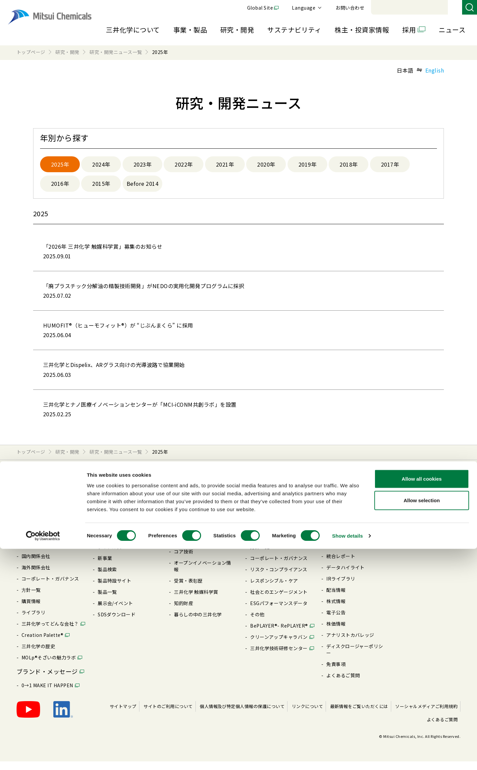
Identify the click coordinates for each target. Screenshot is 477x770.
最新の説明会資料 (345, 519)
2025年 (60, 165)
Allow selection (421, 721)
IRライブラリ (340, 587)
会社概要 (31, 519)
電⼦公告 (335, 621)
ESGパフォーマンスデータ (278, 611)
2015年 (101, 185)
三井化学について (133, 29)
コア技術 (183, 560)
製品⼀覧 (107, 600)
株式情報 (335, 609)
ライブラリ (33, 621)
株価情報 (335, 632)
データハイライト (345, 576)
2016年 (60, 185)
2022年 (183, 165)
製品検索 (107, 578)
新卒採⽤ (412, 508)
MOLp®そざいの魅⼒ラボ (49, 666)
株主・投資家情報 (362, 29)
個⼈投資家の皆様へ (347, 531)
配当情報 (335, 598)
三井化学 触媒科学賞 (196, 600)
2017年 (390, 165)
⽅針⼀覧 (31, 598)
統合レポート (340, 564)
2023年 (142, 165)
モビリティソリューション (126, 526)
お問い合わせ (441, 7)
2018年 (348, 165)
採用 (409, 29)
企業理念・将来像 (41, 531)
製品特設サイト (114, 589)
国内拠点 (31, 553)
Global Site (351, 7)
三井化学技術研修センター (279, 656)
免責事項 (335, 672)
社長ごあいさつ (38, 508)
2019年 (307, 165)
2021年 (225, 165)
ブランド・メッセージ (47, 680)
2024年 (101, 165)
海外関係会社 (36, 576)
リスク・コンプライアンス (278, 578)
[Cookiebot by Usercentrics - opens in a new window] (43, 757)
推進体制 (183, 548)
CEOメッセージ (267, 508)
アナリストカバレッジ (350, 643)
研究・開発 (237, 29)
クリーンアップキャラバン (279, 645)
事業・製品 (190, 29)
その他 (257, 623)
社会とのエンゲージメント (279, 600)
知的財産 (183, 611)
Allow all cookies (422, 699)
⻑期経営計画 (36, 542)
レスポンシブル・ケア (274, 589)
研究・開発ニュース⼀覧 (200, 526)
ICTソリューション (118, 537)
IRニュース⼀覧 (343, 542)
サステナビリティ (294, 29)
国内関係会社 (36, 564)
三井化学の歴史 (38, 654)
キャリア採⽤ (416, 519)
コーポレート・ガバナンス (50, 587)
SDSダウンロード (116, 623)
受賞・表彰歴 (188, 589)
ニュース (452, 29)
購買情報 (31, 609)
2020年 (266, 165)
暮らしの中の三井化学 (198, 623)
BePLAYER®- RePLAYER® (279, 634)
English (434, 70)
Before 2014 (143, 185)
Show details (347, 757)
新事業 (105, 566)
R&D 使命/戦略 (190, 537)
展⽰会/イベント (115, 611)
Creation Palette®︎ (42, 643)
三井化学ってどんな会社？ (50, 632)
